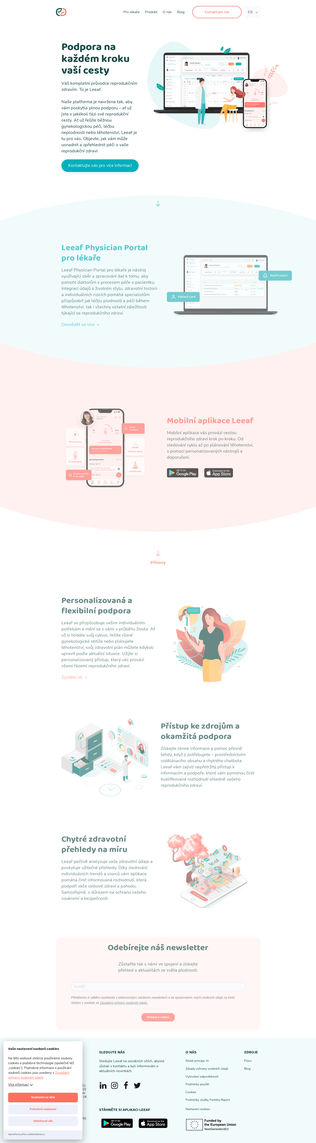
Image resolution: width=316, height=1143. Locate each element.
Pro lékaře (131, 12)
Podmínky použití (197, 1084)
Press (248, 1061)
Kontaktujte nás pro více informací (100, 165)
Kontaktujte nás (217, 12)
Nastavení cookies (198, 1109)
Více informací (18, 1084)
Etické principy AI (197, 1061)
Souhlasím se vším (43, 1097)
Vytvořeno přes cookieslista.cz (26, 1134)
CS (250, 12)
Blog (180, 12)
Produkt (151, 12)
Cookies (191, 1092)
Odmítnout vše (43, 1121)
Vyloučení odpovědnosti (202, 1076)
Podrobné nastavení (43, 1109)
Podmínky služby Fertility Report (208, 1100)
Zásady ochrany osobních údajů (207, 1069)
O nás (167, 12)
